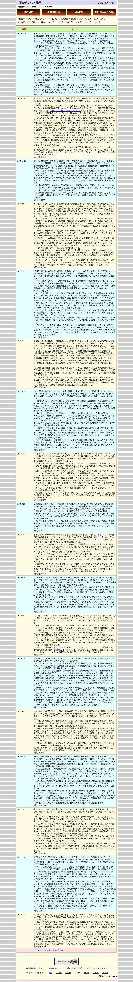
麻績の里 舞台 (100, 38)
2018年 (60, 22)
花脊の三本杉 (46, 43)
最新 (43, 22)
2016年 (79, 22)
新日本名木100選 (75, 968)
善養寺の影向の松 (86, 869)
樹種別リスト (55, 968)
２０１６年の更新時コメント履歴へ (48, 950)
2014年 (97, 22)
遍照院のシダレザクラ (63, 650)
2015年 (88, 22)
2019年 (51, 22)
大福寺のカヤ (48, 41)
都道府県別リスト (34, 968)
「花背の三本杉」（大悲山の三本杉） (65, 111)
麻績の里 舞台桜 (100, 537)
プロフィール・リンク (97, 968)
